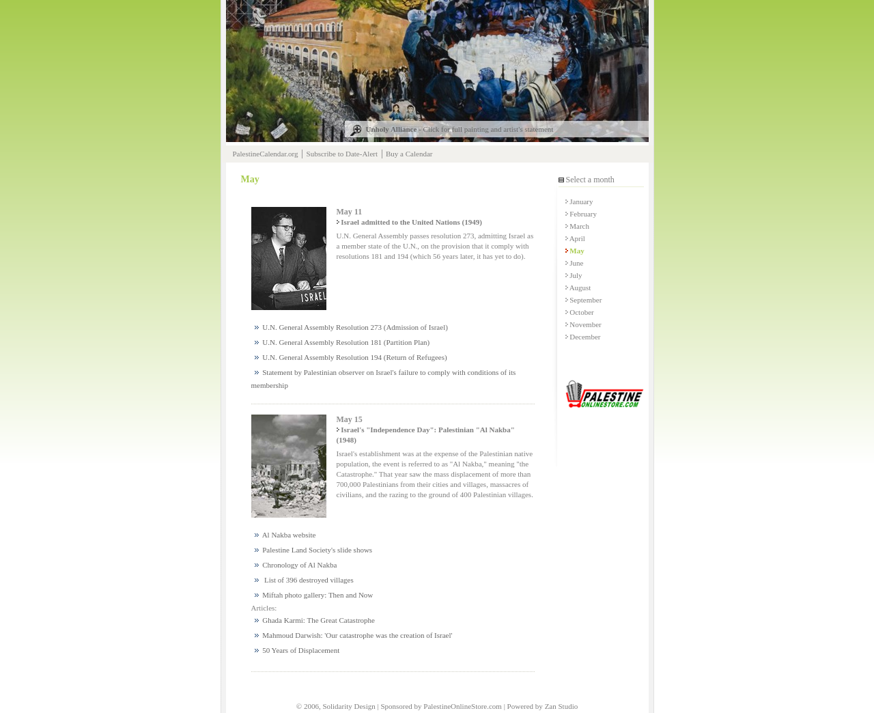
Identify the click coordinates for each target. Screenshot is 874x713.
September (583, 300)
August (578, 287)
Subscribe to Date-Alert (342, 154)
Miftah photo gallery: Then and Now (314, 595)
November (583, 324)
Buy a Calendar (409, 154)
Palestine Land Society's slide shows (314, 550)
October (579, 312)
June (574, 263)
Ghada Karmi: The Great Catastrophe (315, 620)
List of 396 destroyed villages (304, 580)
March (577, 226)
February (581, 214)
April (575, 238)
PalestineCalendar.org (265, 154)
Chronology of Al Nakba (296, 565)
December (583, 337)
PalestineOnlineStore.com (462, 706)
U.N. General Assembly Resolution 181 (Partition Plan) (342, 342)
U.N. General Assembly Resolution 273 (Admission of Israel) (351, 327)
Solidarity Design (348, 706)
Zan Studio (561, 706)
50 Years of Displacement (297, 650)
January (579, 201)
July (573, 275)
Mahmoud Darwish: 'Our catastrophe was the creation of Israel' (354, 635)
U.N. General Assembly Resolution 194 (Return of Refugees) (351, 357)
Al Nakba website (285, 535)
